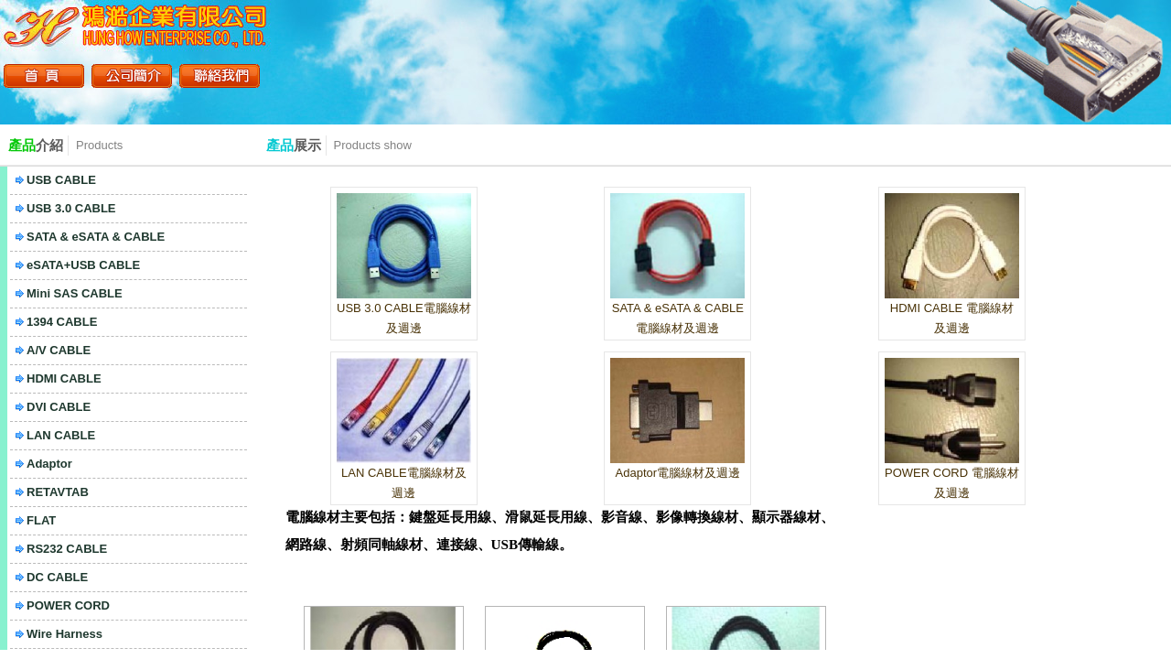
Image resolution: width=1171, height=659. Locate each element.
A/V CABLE (59, 350)
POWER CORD (68, 605)
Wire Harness (64, 634)
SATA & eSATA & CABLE (96, 236)
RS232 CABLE (67, 549)
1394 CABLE (62, 322)
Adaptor (49, 463)
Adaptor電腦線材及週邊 (678, 473)
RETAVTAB (58, 492)
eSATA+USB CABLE (83, 265)
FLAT (41, 520)
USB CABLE (61, 180)
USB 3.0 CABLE (71, 208)
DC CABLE (57, 577)
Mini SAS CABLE (75, 293)
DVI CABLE (59, 407)
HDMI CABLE (64, 378)
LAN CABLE (61, 435)
